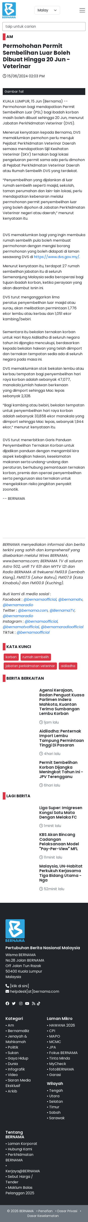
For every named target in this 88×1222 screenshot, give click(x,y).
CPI (52, 1030)
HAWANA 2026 (62, 1025)
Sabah (55, 1112)
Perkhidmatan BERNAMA (19, 1157)
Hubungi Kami (20, 1149)
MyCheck (57, 1063)
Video (13, 1074)
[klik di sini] (19, 986)
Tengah (56, 1090)
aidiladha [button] (68, 666)
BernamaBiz (18, 1030)
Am (11, 1025)
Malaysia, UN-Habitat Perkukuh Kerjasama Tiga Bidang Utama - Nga (61, 873)
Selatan (56, 1101)
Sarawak (57, 1118)
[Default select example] (47, 10)
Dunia (13, 1063)
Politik (13, 1047)
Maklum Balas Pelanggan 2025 (19, 1190)
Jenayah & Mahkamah (16, 1039)
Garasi (55, 1074)
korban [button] (11, 657)
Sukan (13, 1052)
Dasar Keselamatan (43, 1216)
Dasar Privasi (67, 1211)
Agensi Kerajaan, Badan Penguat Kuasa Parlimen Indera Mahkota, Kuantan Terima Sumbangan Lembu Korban (61, 701)
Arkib (12, 1091)
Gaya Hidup (18, 1058)
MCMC (55, 1041)
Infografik (16, 1069)
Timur (54, 1107)
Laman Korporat (22, 1143)
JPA (52, 1047)
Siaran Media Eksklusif (18, 1083)
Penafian (45, 1211)
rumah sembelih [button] (36, 657)
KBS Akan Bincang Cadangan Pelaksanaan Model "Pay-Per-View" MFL (59, 841)
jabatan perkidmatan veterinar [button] (30, 666)
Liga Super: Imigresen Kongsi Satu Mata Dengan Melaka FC (60, 812)
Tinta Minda (59, 1058)
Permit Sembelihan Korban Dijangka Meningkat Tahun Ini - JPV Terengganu (61, 769)
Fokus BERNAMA (63, 1052)
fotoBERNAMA (61, 1069)
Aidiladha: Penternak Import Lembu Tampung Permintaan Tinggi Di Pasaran (61, 738)
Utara (54, 1096)
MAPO (54, 1036)
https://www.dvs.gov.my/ (56, 257)
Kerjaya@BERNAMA (22, 1171)
